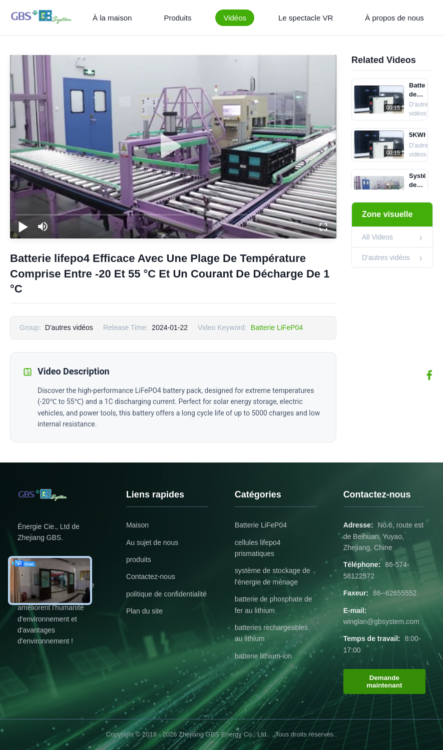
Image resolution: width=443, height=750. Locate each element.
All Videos (377, 237)
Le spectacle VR (305, 18)
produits (138, 560)
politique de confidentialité (166, 594)
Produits (177, 18)
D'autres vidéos (386, 258)
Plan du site (144, 611)
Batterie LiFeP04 (277, 328)
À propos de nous (394, 18)
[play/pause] (23, 226)
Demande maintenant (384, 681)
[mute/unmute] (43, 226)
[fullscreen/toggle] (323, 226)
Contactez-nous (150, 576)
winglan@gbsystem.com (381, 622)
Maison (137, 525)
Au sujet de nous (152, 542)
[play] (173, 146)
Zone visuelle (387, 214)
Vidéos (234, 18)
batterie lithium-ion (263, 656)
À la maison (112, 18)
